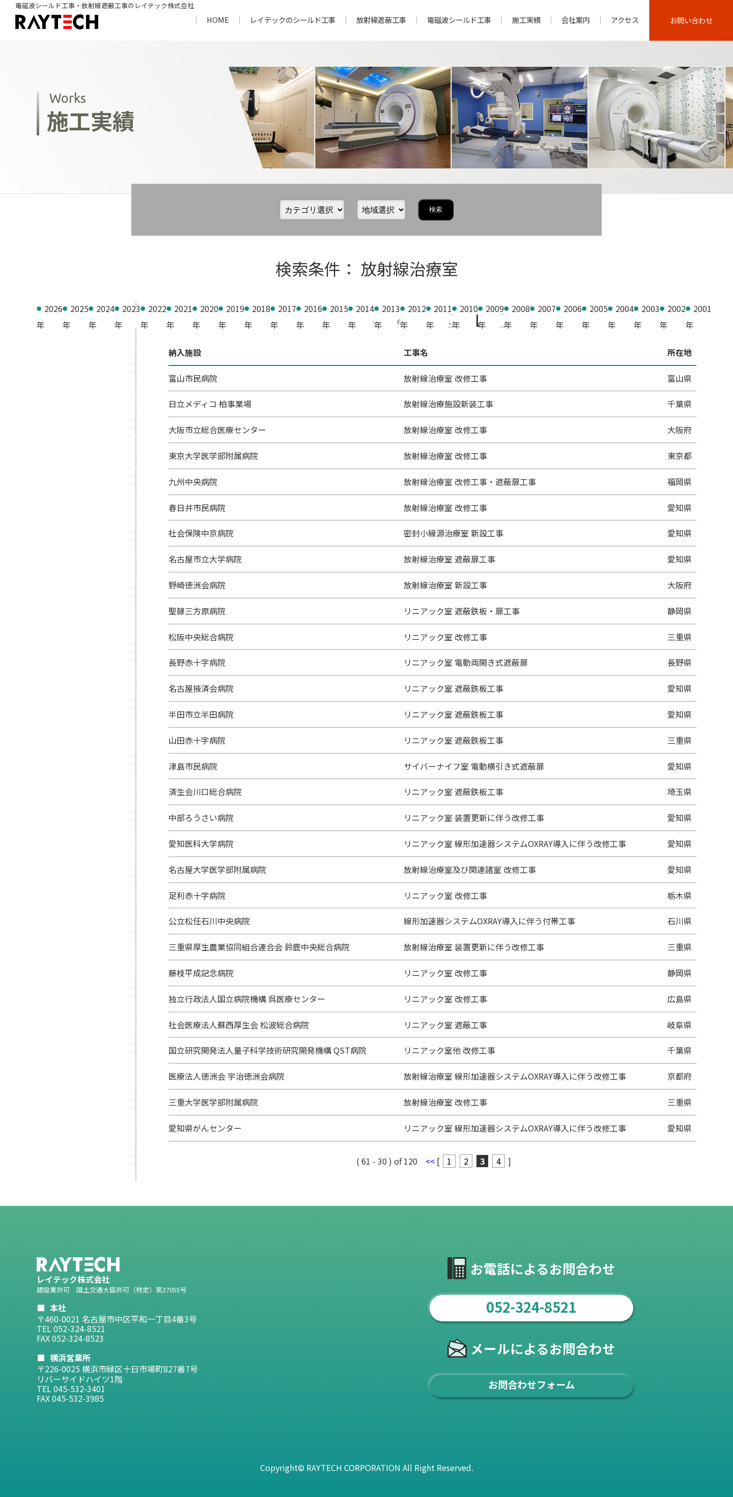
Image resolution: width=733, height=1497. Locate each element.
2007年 (57, 616)
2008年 (57, 600)
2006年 (57, 632)
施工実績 (526, 19)
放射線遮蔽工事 (381, 19)
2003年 (57, 680)
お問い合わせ (691, 20)
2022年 (57, 373)
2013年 (57, 519)
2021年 (57, 389)
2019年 (57, 421)
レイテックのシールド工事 (292, 19)
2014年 (57, 502)
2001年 (57, 713)
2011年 (57, 551)
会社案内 (575, 19)
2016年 (57, 470)
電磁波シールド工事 (459, 19)
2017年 (57, 454)
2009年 (57, 583)
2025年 (57, 325)
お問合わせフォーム (531, 1384)
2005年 (57, 648)
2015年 (57, 487)
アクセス (625, 19)
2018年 (57, 438)
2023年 (57, 357)
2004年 (57, 664)
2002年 (57, 697)
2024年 (57, 340)
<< (431, 321)
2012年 (57, 535)
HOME (218, 19)
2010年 (57, 567)
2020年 (57, 406)
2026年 (57, 308)
